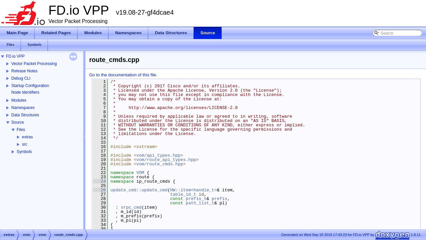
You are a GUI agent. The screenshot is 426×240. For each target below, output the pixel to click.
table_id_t (183, 194)
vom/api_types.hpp (158, 155)
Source (17, 122)
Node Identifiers (25, 92)
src (24, 144)
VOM (140, 173)
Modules (18, 100)
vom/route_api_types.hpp (166, 160)
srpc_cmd (131, 207)
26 (99, 190)
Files (21, 129)
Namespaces (23, 107)
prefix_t (196, 199)
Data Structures (25, 115)
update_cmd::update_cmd (139, 190)
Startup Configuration (30, 85)
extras (27, 137)
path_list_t (200, 203)
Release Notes (24, 71)
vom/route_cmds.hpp (159, 164)
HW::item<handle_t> (193, 190)
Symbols (24, 151)
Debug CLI (20, 78)
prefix (219, 199)
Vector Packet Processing (34, 63)
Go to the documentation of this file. (123, 74)
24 (99, 181)
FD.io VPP (15, 56)
